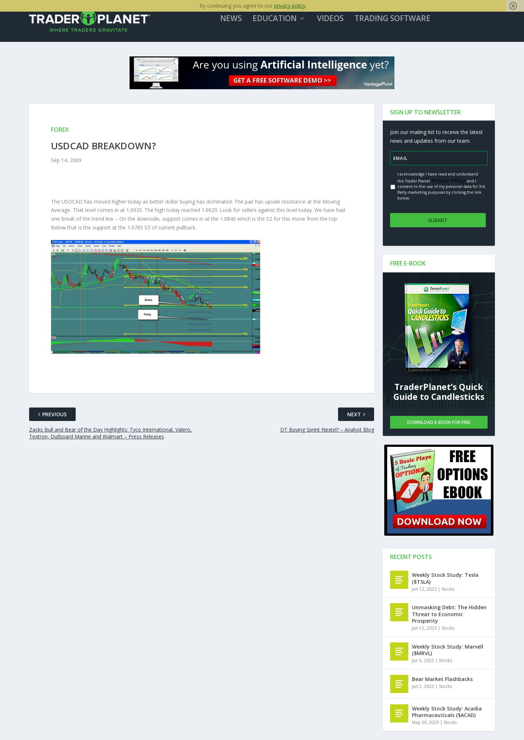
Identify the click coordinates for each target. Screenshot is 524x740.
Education (278, 21)
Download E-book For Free (439, 423)
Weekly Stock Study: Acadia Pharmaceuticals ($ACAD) (447, 712)
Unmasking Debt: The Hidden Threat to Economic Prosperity (449, 615)
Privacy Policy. (448, 182)
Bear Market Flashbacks (442, 679)
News (234, 21)
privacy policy (289, 5)
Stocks (447, 589)
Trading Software (396, 21)
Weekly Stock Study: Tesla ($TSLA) (445, 579)
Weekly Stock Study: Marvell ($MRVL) (447, 650)
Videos (334, 21)
